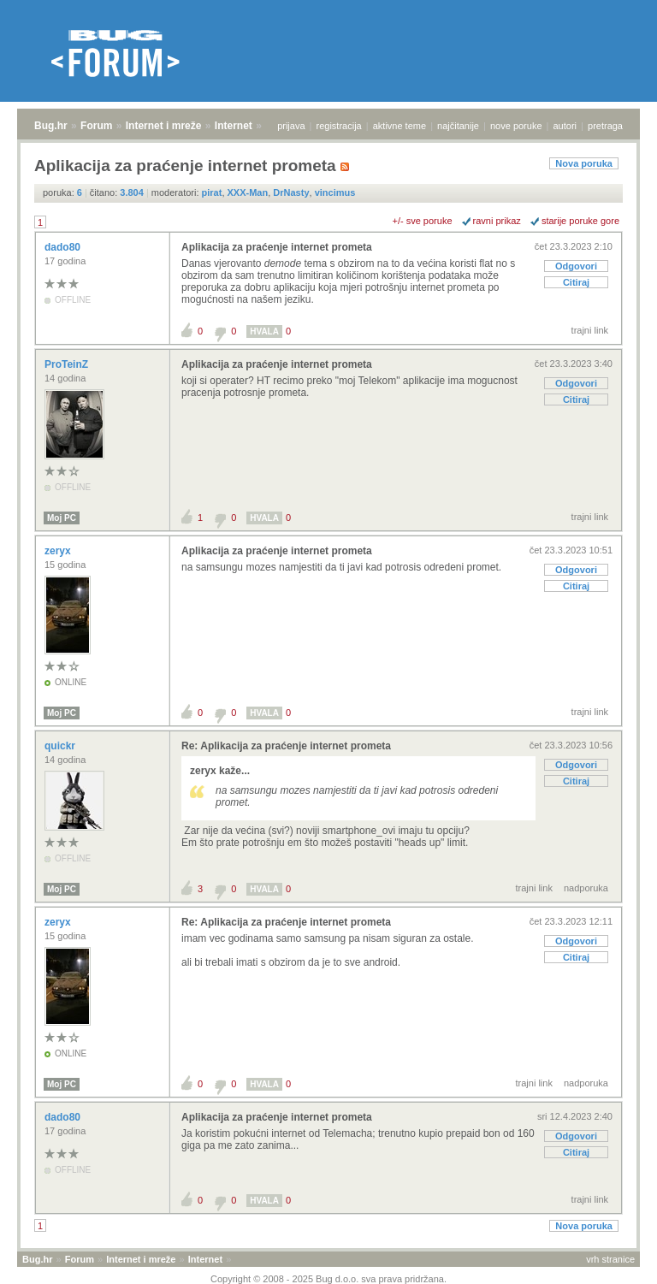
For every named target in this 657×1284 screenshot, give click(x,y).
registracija (339, 126)
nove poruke (516, 126)
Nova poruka (584, 163)
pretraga (605, 126)
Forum (96, 126)
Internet (233, 126)
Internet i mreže (164, 126)
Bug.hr (51, 126)
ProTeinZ (67, 364)
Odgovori (576, 266)
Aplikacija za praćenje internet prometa (276, 247)
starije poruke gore (580, 221)
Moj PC (61, 518)
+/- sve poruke (423, 221)
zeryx (59, 551)
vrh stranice (610, 1259)
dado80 (63, 247)
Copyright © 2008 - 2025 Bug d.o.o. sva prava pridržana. (328, 1279)
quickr (61, 746)
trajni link (589, 330)
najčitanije (458, 126)
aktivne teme (399, 126)
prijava (291, 126)
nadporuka (586, 888)
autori (565, 126)
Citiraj (576, 282)
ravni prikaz (497, 221)
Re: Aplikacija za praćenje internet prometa (286, 746)
